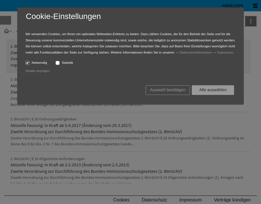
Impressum (225, 52)
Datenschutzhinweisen (195, 52)
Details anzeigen (38, 71)
